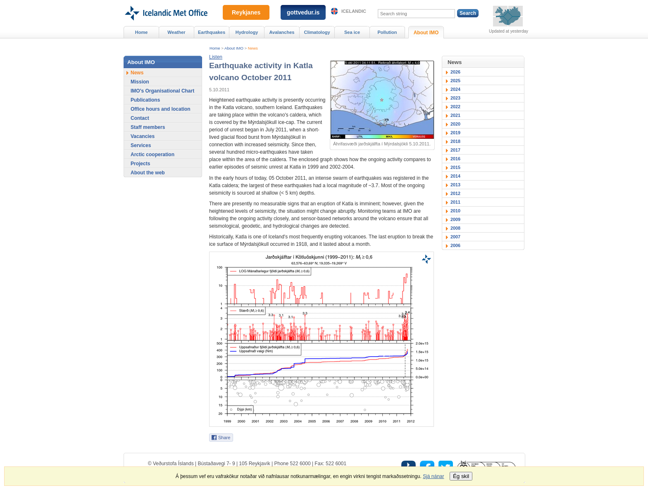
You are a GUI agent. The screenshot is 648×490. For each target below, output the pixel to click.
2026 (455, 71)
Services (141, 145)
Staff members (148, 127)
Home (215, 48)
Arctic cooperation (152, 154)
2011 (455, 202)
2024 (455, 89)
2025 (455, 80)
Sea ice (352, 32)
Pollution (387, 32)
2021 (455, 115)
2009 (455, 219)
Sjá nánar (433, 476)
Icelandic (353, 11)
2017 (455, 149)
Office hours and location (161, 109)
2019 (455, 132)
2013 (455, 184)
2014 (455, 176)
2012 (455, 193)
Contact (140, 118)
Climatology (317, 32)
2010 (455, 210)
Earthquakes (211, 32)
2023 (455, 97)
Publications (145, 100)
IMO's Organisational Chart (162, 91)
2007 (455, 236)
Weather (176, 32)
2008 (455, 228)
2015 (455, 167)
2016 (455, 158)
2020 (455, 123)
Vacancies (143, 136)
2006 (455, 245)
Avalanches (282, 32)
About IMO (233, 48)
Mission (140, 82)
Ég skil (461, 476)
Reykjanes (246, 12)
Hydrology (247, 32)
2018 (455, 141)
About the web (148, 173)
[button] (215, 57)
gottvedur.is (303, 12)
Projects (140, 164)
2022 (455, 106)
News (253, 48)
